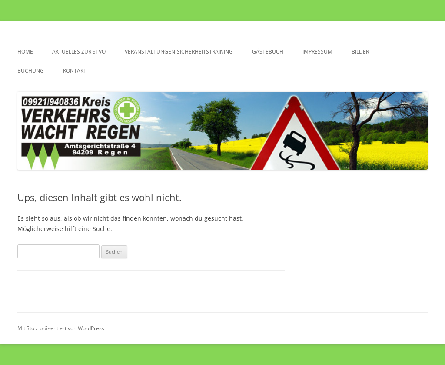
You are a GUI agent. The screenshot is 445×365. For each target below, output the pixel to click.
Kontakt (74, 70)
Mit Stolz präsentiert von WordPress (60, 328)
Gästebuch (267, 51)
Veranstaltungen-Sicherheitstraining (179, 51)
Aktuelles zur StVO (79, 51)
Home (25, 51)
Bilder (360, 51)
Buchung (30, 70)
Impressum (317, 51)
